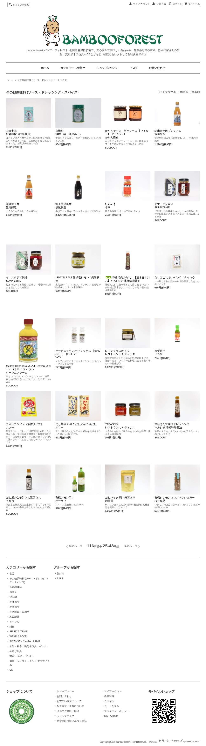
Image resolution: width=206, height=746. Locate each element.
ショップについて (107, 67)
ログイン (177, 3)
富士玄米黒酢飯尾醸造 (63, 206)
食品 (11, 573)
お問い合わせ (157, 67)
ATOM (114, 716)
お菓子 (13, 592)
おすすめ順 (169, 91)
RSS (106, 716)
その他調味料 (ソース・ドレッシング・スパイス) (42, 80)
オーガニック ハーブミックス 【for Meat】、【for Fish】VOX (78, 354)
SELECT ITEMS (18, 631)
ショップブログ (65, 716)
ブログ (134, 67)
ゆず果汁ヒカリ (159, 352)
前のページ (75, 546)
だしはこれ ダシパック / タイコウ (174, 277)
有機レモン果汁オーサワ (64, 499)
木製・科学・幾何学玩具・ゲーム (28, 646)
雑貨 (11, 626)
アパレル (14, 621)
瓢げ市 (60, 573)
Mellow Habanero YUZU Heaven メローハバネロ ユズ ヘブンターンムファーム (28, 369)
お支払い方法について (69, 701)
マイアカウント (141, 3)
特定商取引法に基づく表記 (72, 720)
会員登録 (161, 3)
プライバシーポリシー (116, 711)
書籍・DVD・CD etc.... (22, 656)
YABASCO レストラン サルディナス (120, 426)
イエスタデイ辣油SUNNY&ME (16, 279)
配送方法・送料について (70, 706)
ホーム (45, 67)
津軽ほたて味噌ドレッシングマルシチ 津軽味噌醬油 (171, 426)
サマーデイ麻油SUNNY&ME (163, 206)
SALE (60, 578)
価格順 (184, 91)
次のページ (130, 546)
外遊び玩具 (15, 651)
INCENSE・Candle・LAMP (24, 641)
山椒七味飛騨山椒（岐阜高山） (19, 132)
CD (11, 669)
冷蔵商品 (14, 606)
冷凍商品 (14, 602)
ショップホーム (65, 691)
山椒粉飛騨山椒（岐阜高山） (68, 132)
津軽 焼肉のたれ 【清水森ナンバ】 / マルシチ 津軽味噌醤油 (127, 279)
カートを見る (111, 706)
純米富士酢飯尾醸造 (12, 206)
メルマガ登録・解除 (68, 711)
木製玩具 (14, 616)
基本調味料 (15, 587)
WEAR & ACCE (18, 636)
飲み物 (13, 597)
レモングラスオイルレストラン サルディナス (120, 352)
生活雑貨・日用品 (19, 611)
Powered (174, 742)
